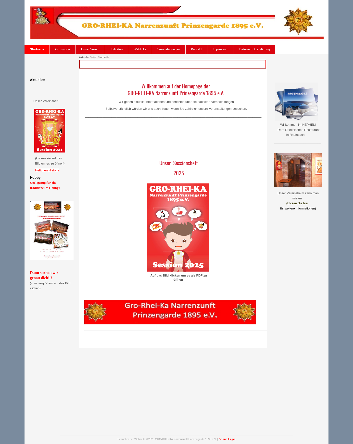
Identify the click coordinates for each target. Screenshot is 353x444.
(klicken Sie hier (297, 203)
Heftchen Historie (47, 170)
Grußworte (62, 49)
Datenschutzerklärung (254, 49)
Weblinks (140, 49)
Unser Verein (90, 49)
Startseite (37, 49)
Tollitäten (116, 49)
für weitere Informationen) (298, 208)
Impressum (220, 49)
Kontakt (196, 49)
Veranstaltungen (168, 49)
